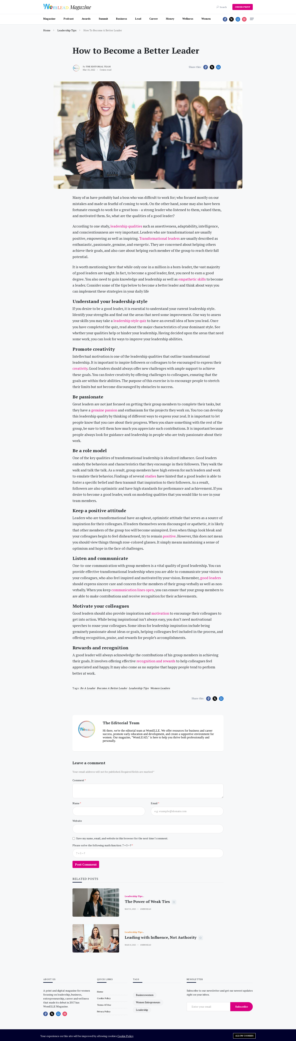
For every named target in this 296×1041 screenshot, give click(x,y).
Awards (86, 18)
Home (46, 30)
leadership (142, 1010)
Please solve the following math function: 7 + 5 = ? (102, 845)
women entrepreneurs (148, 1002)
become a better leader (112, 688)
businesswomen (144, 995)
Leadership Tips (66, 30)
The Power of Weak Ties (147, 901)
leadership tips (139, 688)
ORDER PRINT (242, 6)
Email (154, 803)
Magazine (49, 18)
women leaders (160, 688)
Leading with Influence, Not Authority (161, 937)
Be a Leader (87, 688)
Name (76, 803)
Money (170, 18)
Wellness (187, 18)
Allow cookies (244, 1035)
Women (206, 18)
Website (77, 821)
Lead (138, 18)
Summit (103, 18)
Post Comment (86, 864)
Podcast (69, 18)
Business (121, 18)
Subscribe (241, 1006)
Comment (78, 780)
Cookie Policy (125, 1036)
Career (153, 18)
